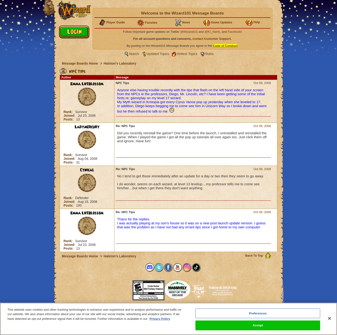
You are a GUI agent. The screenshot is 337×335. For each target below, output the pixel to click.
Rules (209, 54)
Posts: (69, 119)
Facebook (234, 31)
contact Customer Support (211, 38)
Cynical (87, 170)
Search (134, 54)
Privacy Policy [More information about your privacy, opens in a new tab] (160, 319)
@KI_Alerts (212, 31)
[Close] (329, 319)
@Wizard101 (189, 31)
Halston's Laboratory (120, 63)
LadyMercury (87, 127)
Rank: (69, 112)
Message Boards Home (80, 63)
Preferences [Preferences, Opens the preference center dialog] (258, 314)
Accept (258, 326)
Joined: (70, 115)
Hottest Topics (187, 54)
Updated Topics (158, 54)
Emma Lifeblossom (86, 84)
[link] (120, 288)
